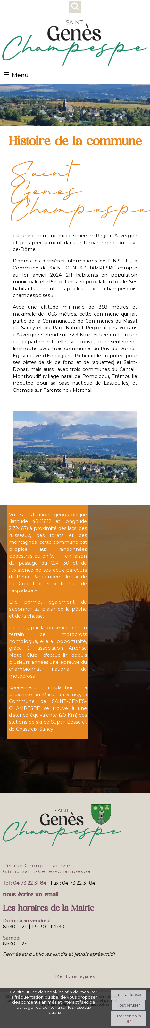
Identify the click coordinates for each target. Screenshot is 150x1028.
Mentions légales (75, 976)
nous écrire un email (30, 894)
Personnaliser (129, 1018)
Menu (20, 75)
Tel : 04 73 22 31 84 (24, 883)
